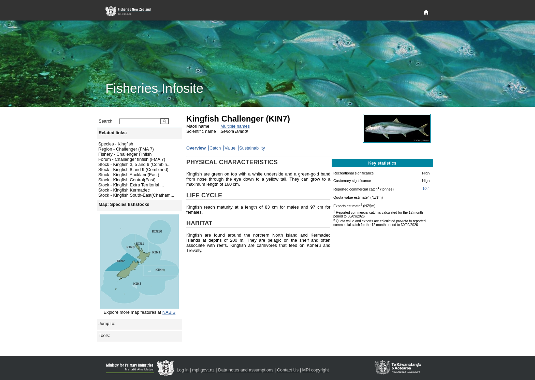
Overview (196, 148)
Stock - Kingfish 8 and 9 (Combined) (133, 169)
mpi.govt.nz (203, 369)
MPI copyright (315, 369)
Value (230, 148)
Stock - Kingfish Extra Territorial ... (131, 184)
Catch (215, 148)
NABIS (168, 312)
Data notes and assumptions (245, 369)
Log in (183, 369)
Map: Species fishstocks (124, 204)
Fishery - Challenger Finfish (124, 154)
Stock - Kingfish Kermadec (124, 190)
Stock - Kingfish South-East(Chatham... (136, 195)
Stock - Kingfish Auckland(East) (128, 174)
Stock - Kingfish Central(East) (127, 179)
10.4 (426, 188)
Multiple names (235, 126)
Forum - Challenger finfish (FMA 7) (131, 159)
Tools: (104, 335)
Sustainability (252, 148)
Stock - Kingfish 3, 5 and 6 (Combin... (134, 164)
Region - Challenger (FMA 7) (126, 149)
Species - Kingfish (115, 143)
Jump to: (107, 323)
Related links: (113, 132)
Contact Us (288, 369)
